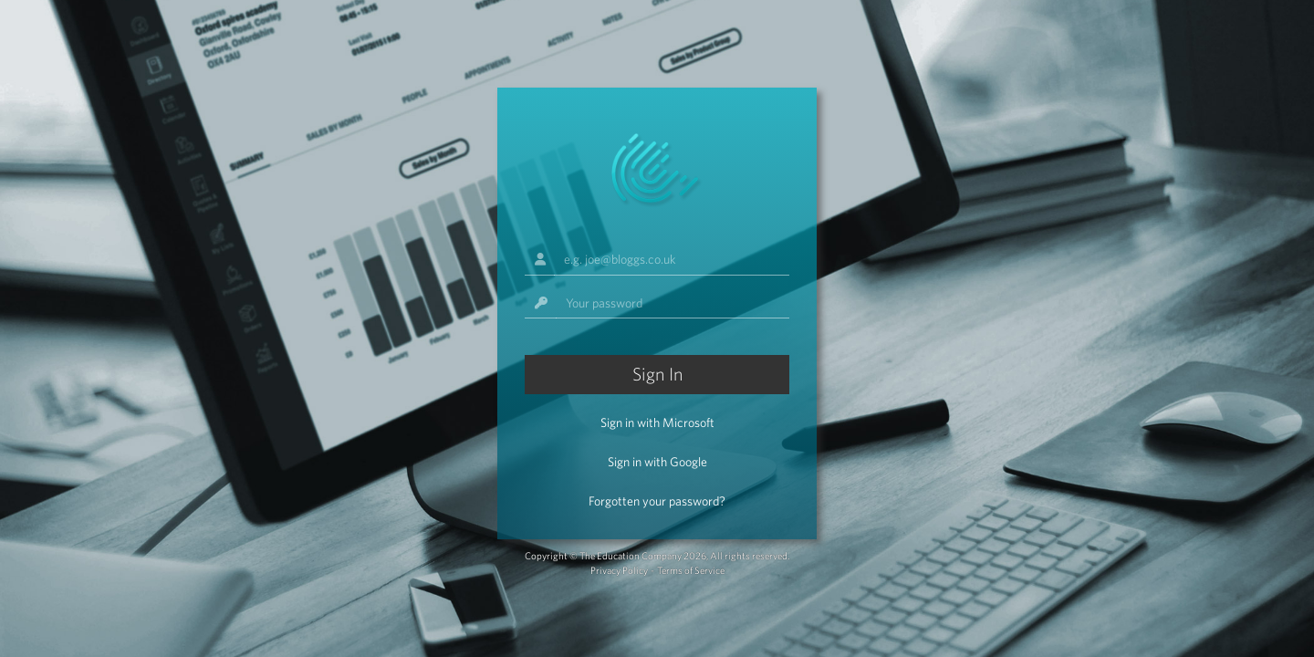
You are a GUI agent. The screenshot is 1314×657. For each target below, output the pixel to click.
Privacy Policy (619, 570)
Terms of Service (691, 570)
